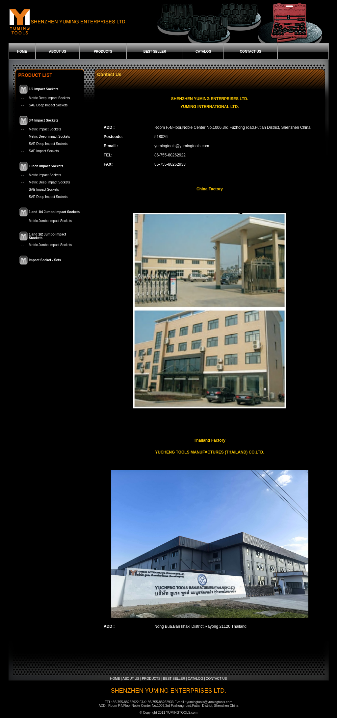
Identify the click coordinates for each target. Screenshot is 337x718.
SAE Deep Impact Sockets (48, 105)
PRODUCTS (103, 51)
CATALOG (203, 51)
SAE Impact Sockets (44, 151)
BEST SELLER (154, 51)
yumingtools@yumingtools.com (181, 146)
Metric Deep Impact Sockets (49, 98)
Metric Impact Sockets (45, 129)
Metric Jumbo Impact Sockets (50, 221)
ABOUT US (57, 51)
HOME (22, 51)
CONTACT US (250, 51)
